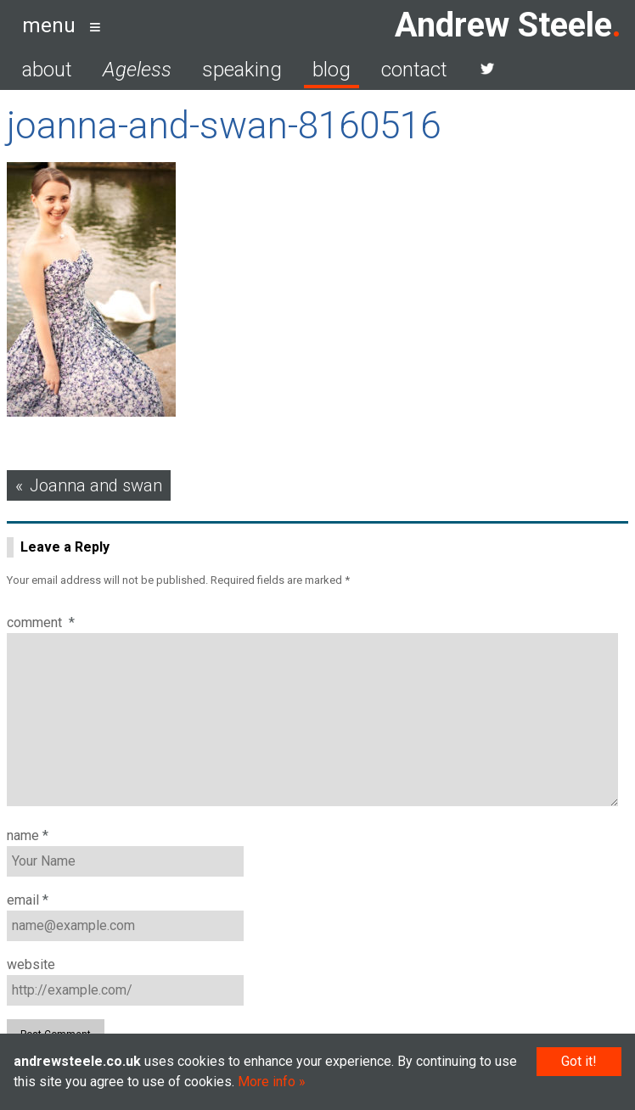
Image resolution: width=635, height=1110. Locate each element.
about (47, 69)
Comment (41, 622)
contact (414, 69)
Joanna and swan (96, 485)
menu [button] (49, 25)
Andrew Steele (503, 25)
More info (266, 1082)
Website (31, 964)
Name (27, 835)
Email (27, 900)
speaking (242, 69)
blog (331, 69)
